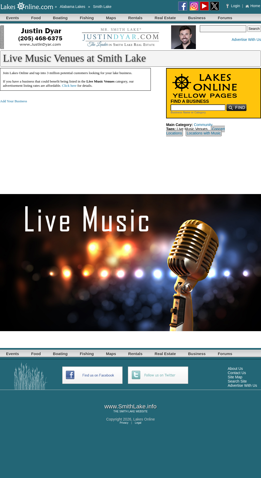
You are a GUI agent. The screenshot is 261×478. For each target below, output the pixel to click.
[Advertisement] (44, 144)
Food (36, 18)
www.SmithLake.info (130, 406)
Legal (138, 422)
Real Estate (165, 18)
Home (252, 6)
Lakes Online (144, 419)
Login (233, 6)
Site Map (235, 377)
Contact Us (237, 373)
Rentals (135, 18)
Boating (60, 18)
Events (12, 18)
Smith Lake (102, 6)
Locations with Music (204, 133)
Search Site (237, 381)
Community (203, 125)
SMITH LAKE (127, 411)
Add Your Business (13, 101)
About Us (235, 368)
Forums (225, 18)
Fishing (87, 18)
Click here (69, 86)
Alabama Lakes (72, 6)
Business (197, 18)
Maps (111, 18)
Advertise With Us (246, 39)
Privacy (124, 422)
